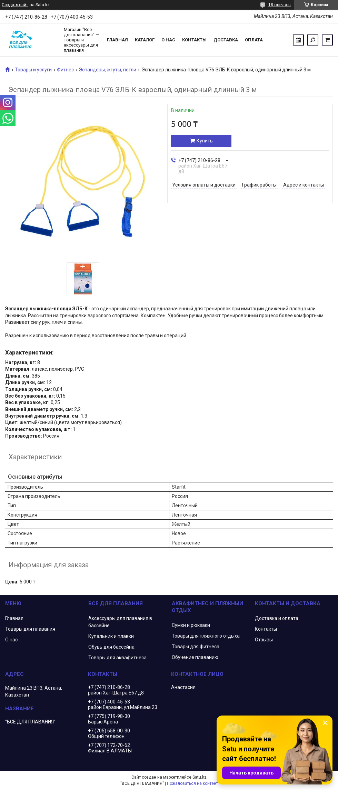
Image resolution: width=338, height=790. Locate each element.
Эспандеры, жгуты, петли (107, 69)
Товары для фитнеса (195, 646)
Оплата (254, 39)
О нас (168, 39)
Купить (205, 140)
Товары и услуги (33, 69)
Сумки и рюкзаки (191, 625)
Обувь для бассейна (111, 647)
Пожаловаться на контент (192, 783)
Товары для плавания (30, 629)
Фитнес (65, 69)
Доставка (225, 39)
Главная (117, 39)
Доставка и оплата (276, 618)
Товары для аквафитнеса (117, 657)
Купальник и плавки (111, 636)
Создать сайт (15, 4)
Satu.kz (199, 777)
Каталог (145, 39)
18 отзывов (279, 4)
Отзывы (264, 639)
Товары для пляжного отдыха (206, 636)
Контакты (194, 39)
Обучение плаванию (195, 657)
